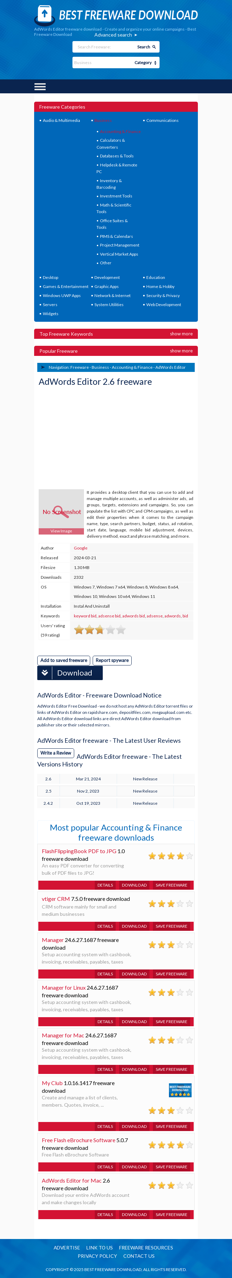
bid (185, 615)
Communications (162, 120)
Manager (53, 939)
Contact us (139, 1256)
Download (65, 672)
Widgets (51, 313)
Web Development (163, 304)
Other (105, 262)
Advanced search (113, 35)
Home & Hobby (160, 286)
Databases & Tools (117, 155)
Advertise (66, 1247)
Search (143, 46)
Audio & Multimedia (61, 120)
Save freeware (171, 884)
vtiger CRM (56, 898)
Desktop (50, 277)
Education (155, 277)
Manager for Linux (64, 987)
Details (105, 884)
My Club (52, 1082)
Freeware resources (146, 1247)
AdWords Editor (170, 367)
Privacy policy (97, 1256)
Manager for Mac (63, 1034)
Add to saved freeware (63, 660)
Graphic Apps (106, 286)
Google (80, 548)
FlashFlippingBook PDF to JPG (79, 850)
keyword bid (85, 615)
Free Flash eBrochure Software (78, 1139)
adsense (155, 615)
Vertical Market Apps (119, 254)
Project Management (119, 245)
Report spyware (112, 660)
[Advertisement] (91, 438)
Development (107, 277)
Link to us (99, 1247)
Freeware (79, 367)
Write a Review (55, 752)
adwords (172, 615)
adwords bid (133, 615)
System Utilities (109, 304)
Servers (50, 304)
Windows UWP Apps (62, 295)
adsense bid (109, 615)
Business (103, 120)
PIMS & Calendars (116, 236)
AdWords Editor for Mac (72, 1180)
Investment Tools (116, 195)
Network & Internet (112, 295)
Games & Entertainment (65, 286)
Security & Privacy (163, 295)
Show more (181, 333)
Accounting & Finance (120, 131)
